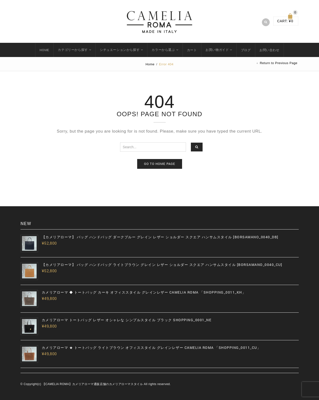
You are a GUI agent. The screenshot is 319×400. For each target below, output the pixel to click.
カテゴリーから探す (73, 50)
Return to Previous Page (278, 63)
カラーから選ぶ (163, 50)
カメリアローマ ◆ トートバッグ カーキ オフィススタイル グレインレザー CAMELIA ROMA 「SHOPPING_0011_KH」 (144, 292)
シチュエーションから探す (120, 50)
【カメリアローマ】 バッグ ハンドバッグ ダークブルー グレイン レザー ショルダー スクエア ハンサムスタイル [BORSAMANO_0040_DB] (160, 237)
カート (192, 50)
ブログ (246, 50)
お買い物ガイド (217, 50)
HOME (44, 50)
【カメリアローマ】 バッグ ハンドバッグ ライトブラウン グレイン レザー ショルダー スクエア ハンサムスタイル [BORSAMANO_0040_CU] (162, 265)
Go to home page (159, 164)
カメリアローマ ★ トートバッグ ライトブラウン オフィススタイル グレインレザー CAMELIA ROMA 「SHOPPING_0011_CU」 (151, 347)
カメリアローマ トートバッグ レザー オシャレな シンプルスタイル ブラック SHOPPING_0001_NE (127, 320)
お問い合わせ (269, 50)
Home (149, 64)
